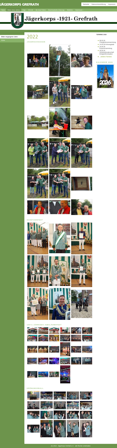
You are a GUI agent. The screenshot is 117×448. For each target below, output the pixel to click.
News (3, 10)
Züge (24, 10)
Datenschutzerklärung (99, 4)
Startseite (86, 4)
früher (3, 40)
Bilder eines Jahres (13, 10)
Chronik (30, 10)
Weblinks (70, 10)
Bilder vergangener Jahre (9, 37)
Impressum (111, 4)
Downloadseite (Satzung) (56, 10)
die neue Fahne (41, 10)
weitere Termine (106, 57)
